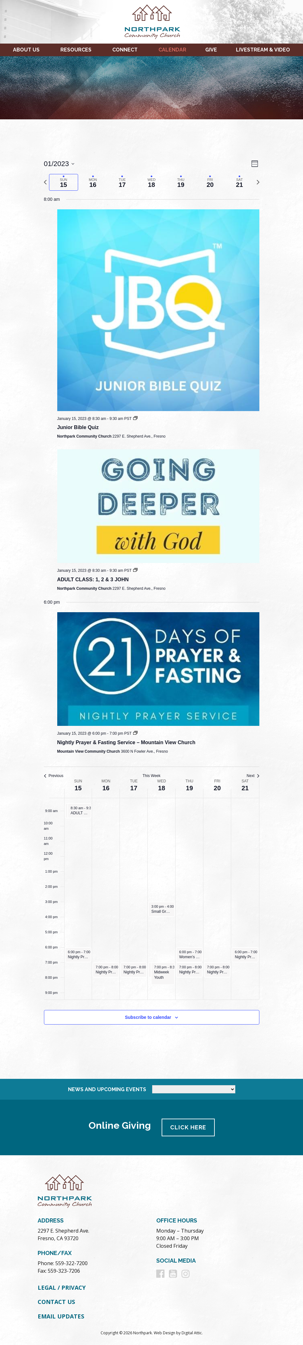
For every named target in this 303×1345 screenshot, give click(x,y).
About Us (26, 50)
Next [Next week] (253, 776)
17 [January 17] (133, 788)
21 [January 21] (245, 788)
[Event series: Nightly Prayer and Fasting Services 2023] (135, 733)
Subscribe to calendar (148, 1017)
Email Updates (61, 1316)
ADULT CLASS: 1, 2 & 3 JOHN (93, 579)
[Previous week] (45, 182)
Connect (125, 50)
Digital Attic (192, 1333)
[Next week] (258, 182)
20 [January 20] (217, 788)
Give (211, 50)
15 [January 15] (78, 788)
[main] (151, 599)
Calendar (172, 50)
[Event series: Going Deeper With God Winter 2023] (135, 570)
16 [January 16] (105, 788)
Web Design (164, 1333)
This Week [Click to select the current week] (151, 776)
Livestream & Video (263, 50)
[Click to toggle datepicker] (59, 163)
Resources (75, 50)
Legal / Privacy (62, 1287)
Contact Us (56, 1302)
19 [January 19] (189, 788)
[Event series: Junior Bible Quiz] (135, 418)
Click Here (188, 1127)
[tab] (63, 182)
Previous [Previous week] (54, 776)
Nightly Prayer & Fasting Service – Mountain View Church (126, 742)
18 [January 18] (161, 788)
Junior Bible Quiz (78, 427)
